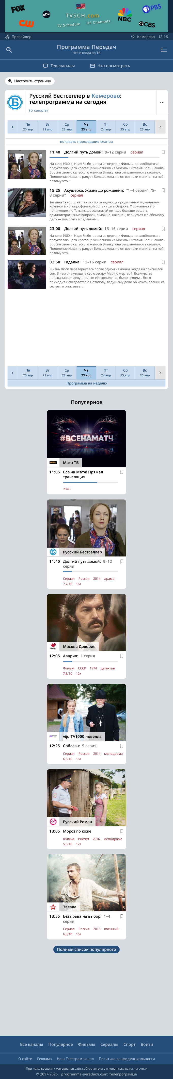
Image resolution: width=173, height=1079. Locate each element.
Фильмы (86, 1044)
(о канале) (38, 110)
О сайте (25, 1058)
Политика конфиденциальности (127, 1058)
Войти (147, 1044)
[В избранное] (163, 152)
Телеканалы (59, 65)
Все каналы (31, 1044)
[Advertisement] (86, 328)
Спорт (129, 1044)
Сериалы (109, 1044)
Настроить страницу (32, 80)
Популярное (60, 1044)
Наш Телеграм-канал (75, 1058)
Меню (162, 102)
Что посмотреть (110, 65)
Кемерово (105, 95)
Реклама (44, 1058)
